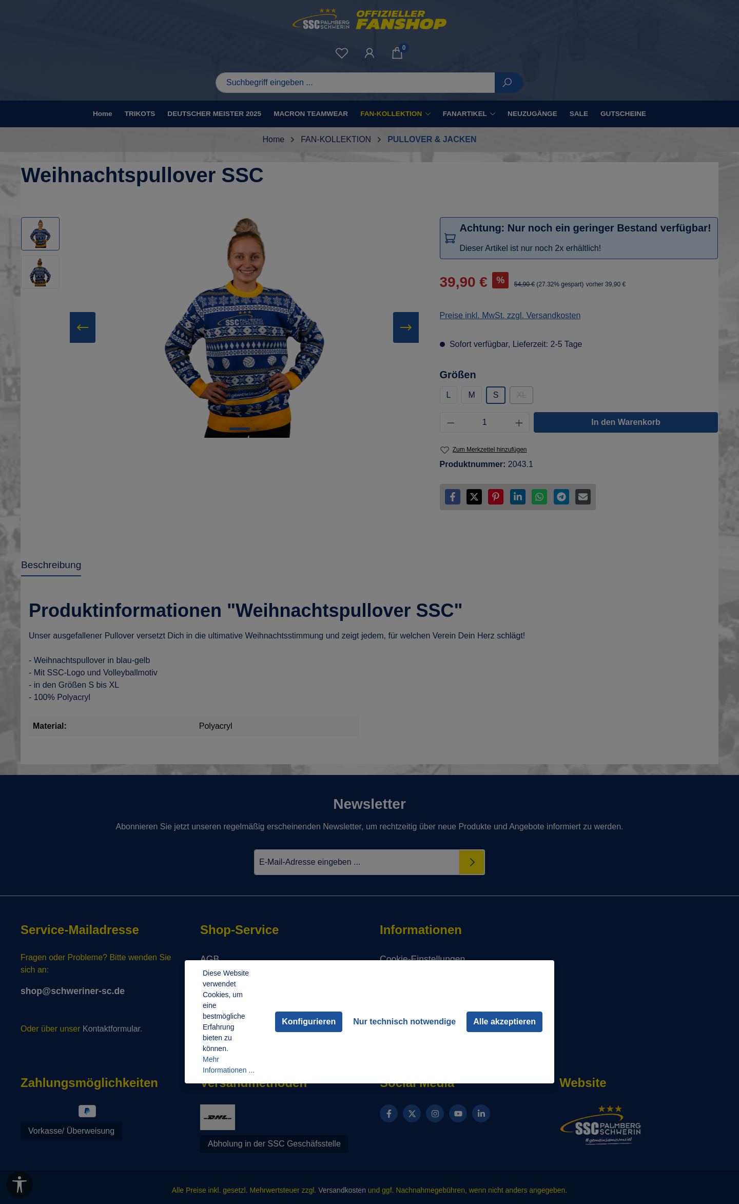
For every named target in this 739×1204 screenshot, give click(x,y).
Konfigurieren (309, 1021)
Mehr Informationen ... (229, 1064)
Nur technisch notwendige (404, 1021)
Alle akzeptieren (504, 1021)
